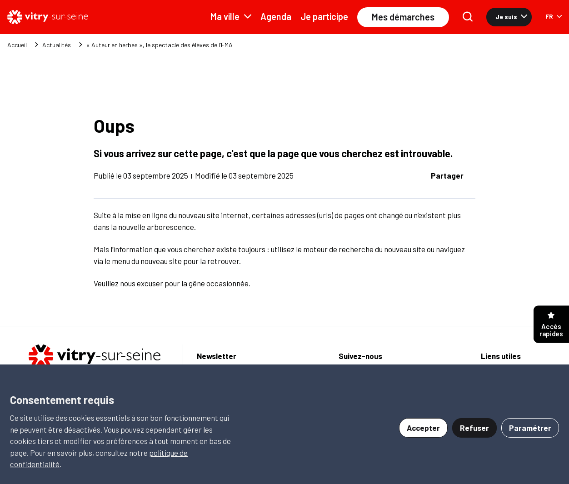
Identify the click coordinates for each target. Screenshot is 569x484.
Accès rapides (551, 324)
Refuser (474, 427)
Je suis (511, 17)
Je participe (324, 16)
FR (553, 16)
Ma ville (230, 16)
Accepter (423, 427)
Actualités (56, 45)
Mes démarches (403, 16)
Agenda (275, 16)
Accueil (17, 45)
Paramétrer (530, 427)
